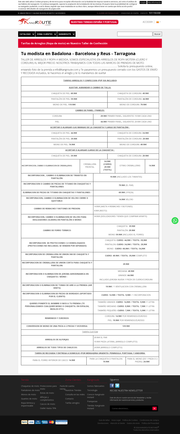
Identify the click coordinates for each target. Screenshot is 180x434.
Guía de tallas (104, 420)
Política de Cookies (130, 420)
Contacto (144, 13)
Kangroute (65, 34)
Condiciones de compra (130, 13)
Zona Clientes (44, 34)
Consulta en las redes (75, 394)
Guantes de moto (29, 398)
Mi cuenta (69, 386)
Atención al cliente (117, 423)
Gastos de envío (133, 423)
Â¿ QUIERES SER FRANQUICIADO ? (108, 13)
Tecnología (92, 390)
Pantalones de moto (30, 390)
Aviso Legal (116, 420)
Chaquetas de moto (30, 386)
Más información (154, 2)
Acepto (143, 2)
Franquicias (92, 401)
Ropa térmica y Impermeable (28, 404)
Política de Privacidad (150, 423)
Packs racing (62, 387)
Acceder (148, 21)
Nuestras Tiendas (73, 390)
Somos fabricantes (95, 386)
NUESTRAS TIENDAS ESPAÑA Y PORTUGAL (94, 22)
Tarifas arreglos (72, 403)
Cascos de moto (47, 404)
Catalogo (25, 34)
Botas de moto (47, 393)
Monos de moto (28, 394)
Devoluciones (103, 423)
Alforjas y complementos (47, 398)
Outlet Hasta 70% (48, 408)
